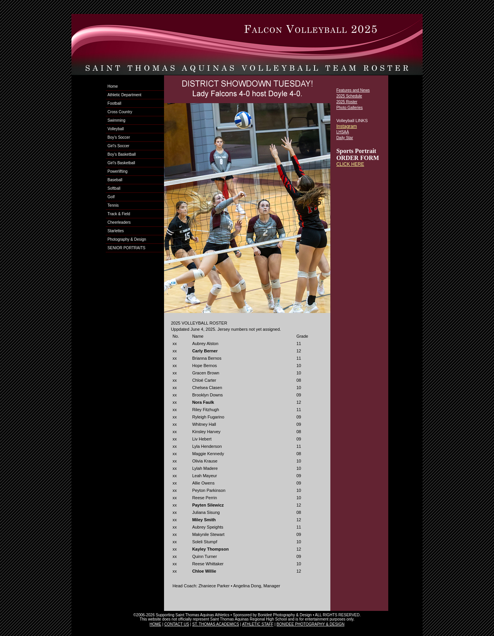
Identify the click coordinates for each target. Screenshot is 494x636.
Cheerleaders (119, 222)
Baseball (115, 180)
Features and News (353, 90)
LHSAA (342, 132)
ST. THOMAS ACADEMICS (215, 624)
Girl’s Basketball (121, 163)
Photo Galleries (349, 107)
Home (113, 86)
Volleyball (116, 129)
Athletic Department (125, 95)
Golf (111, 197)
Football (115, 103)
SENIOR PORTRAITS (126, 248)
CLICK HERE (350, 164)
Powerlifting (118, 171)
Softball (114, 188)
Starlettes (116, 231)
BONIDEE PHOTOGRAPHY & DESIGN (311, 624)
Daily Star (344, 138)
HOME (155, 624)
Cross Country (120, 112)
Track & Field (119, 214)
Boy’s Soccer (119, 137)
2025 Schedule (349, 96)
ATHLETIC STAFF (257, 624)
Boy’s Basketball (122, 154)
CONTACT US (176, 624)
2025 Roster (346, 102)
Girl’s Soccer (119, 146)
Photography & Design (127, 239)
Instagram (346, 126)
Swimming (116, 120)
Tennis (113, 205)
